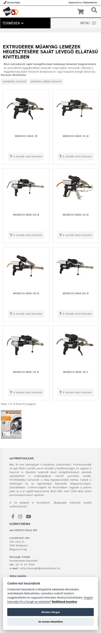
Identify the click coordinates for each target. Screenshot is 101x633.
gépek (40, 468)
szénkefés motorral (14, 81)
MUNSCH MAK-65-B (76, 293)
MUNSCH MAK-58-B (26, 215)
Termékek (12, 23)
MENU (88, 23)
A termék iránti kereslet (26, 156)
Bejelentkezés (90, 2)
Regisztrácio (75, 2)
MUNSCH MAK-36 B (26, 372)
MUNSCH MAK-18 (26, 136)
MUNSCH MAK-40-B (26, 293)
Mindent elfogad (50, 612)
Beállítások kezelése (64, 601)
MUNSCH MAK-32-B (76, 136)
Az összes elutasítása (50, 621)
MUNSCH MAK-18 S (75, 372)
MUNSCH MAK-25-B (76, 215)
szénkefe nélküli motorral (45, 81)
